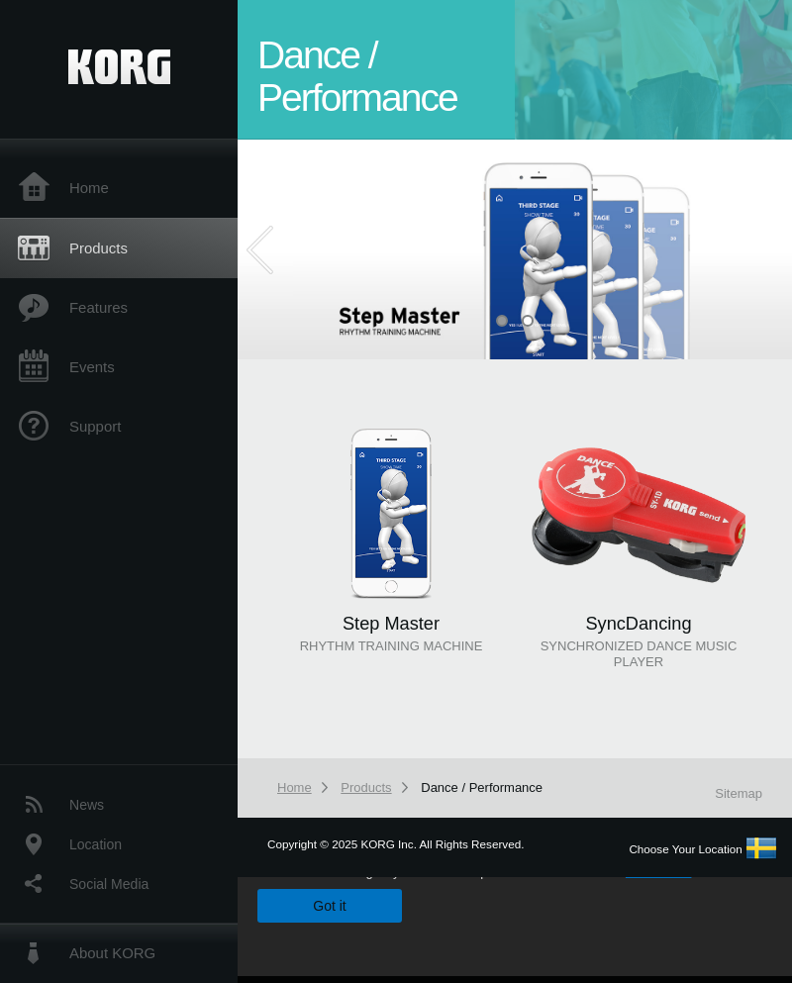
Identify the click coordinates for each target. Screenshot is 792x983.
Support (95, 426)
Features (98, 307)
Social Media (108, 884)
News (86, 805)
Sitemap (738, 793)
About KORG (112, 952)
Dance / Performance (482, 787)
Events (92, 366)
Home (89, 187)
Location (95, 844)
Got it (329, 906)
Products (98, 248)
